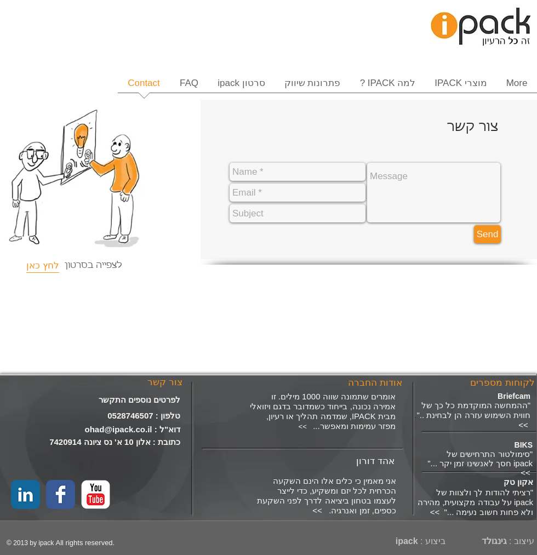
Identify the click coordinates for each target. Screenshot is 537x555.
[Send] (487, 234)
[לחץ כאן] (42, 265)
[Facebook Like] (29, 386)
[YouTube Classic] (95, 494)
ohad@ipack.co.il (118, 429)
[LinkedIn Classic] (25, 494)
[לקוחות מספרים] (501, 383)
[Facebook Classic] (60, 494)
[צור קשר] (164, 382)
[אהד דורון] (317, 461)
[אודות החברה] (373, 383)
